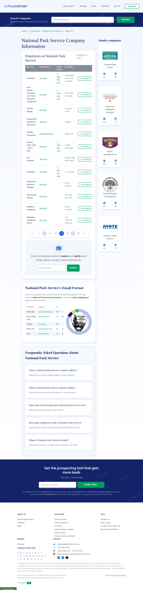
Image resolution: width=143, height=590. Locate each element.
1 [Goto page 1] (38, 233)
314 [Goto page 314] (67, 233)
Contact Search (60, 519)
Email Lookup (60, 532)
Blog (19, 526)
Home (24, 31)
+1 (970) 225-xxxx (59, 94)
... (44, 233)
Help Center (105, 522)
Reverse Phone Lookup (63, 529)
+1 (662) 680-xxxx (59, 78)
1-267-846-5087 (61, 547)
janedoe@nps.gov (45, 329)
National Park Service (52, 31)
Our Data (58, 526)
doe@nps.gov (44, 333)
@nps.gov (43, 78)
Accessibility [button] (24, 583)
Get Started (132, 6)
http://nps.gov (68, 375)
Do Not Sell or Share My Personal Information (110, 527)
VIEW (86, 78)
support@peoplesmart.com (66, 544)
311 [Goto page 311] (50, 233)
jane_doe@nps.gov (46, 311)
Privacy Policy (105, 492)
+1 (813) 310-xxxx (58, 172)
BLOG (94, 6)
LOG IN (117, 6)
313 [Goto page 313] (61, 233)
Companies (35, 31)
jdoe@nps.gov (44, 316)
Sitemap (20, 544)
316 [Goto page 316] (78, 233)
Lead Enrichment (61, 522)
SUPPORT (105, 6)
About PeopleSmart (25, 519)
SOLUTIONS (68, 6)
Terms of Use (92, 492)
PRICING (83, 6)
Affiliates (21, 522)
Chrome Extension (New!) (64, 536)
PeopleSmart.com (51, 494)
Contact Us (105, 519)
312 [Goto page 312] (56, 233)
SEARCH (125, 19)
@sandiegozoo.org (47, 133)
